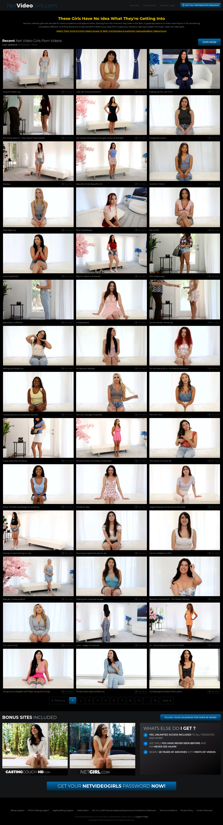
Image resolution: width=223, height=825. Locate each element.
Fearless (6, 184)
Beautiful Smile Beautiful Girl (89, 184)
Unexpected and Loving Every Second (20, 414)
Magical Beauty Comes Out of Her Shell (167, 507)
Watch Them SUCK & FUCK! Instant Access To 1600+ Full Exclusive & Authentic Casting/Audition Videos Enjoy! (111, 31)
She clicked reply (157, 276)
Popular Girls (149, 5)
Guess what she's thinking (15, 461)
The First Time (155, 414)
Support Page (141, 816)
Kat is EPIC (154, 230)
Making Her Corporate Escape (89, 599)
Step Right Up (9, 230)
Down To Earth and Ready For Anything (21, 507)
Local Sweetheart (11, 276)
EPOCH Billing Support (38, 810)
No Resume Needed (85, 368)
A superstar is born (157, 138)
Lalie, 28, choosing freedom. (88, 92)
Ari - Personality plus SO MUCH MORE (166, 645)
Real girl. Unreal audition (14, 599)
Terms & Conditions (168, 810)
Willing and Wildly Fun (13, 368)
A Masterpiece (82, 322)
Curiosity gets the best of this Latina (165, 691)
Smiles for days (83, 507)
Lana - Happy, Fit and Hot (87, 645)
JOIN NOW (209, 42)
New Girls (134, 5)
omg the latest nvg (11, 92)
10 (155, 700)
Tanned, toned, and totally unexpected (93, 461)
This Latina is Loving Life (160, 461)
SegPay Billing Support (63, 810)
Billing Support (17, 810)
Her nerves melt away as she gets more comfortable (99, 138)
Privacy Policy (187, 810)
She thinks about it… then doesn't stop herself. (24, 138)
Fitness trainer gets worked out (90, 691)
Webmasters (83, 810)
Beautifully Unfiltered (12, 322)
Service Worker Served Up (161, 322)
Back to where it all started (88, 276)
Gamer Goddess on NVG (160, 553)
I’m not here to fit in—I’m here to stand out (168, 368)
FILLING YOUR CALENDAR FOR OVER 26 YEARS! (190, 717)
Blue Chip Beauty (84, 230)
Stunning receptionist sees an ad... (91, 553)
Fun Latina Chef (10, 645)
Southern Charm (157, 184)
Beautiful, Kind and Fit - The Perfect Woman (169, 599)
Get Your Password (111, 786)
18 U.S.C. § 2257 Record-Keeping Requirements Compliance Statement (124, 810)
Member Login (167, 5)
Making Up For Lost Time (160, 92)
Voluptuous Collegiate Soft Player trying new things (26, 691)
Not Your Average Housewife (89, 414)
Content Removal (204, 810)
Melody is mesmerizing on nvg (17, 553)
